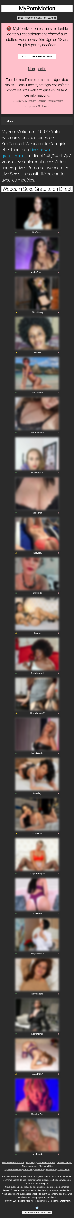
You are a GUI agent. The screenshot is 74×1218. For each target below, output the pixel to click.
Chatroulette (64, 1169)
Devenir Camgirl (64, 1162)
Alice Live (27, 1169)
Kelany (37, 633)
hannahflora (37, 993)
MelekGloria (37, 753)
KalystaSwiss (37, 953)
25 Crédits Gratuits (46, 1162)
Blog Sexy (30, 1162)
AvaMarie (37, 913)
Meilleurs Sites (46, 1166)
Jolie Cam (39, 1169)
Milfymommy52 (37, 873)
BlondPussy (37, 312)
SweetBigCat (37, 472)
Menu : (10, 121)
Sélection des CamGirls (13, 1162)
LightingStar (37, 1034)
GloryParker (37, 392)
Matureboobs (37, 432)
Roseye (37, 352)
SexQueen (37, 232)
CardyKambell (37, 673)
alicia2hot (37, 512)
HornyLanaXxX (37, 713)
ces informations (36, 95)
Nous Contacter (29, 1166)
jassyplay (37, 553)
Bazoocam (51, 1169)
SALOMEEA (37, 1074)
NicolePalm (37, 833)
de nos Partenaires (29, 1180)
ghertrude (37, 593)
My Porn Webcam (13, 1169)
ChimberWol (37, 1114)
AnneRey (37, 793)
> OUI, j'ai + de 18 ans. (37, 56)
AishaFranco (37, 272)
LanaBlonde (37, 1154)
